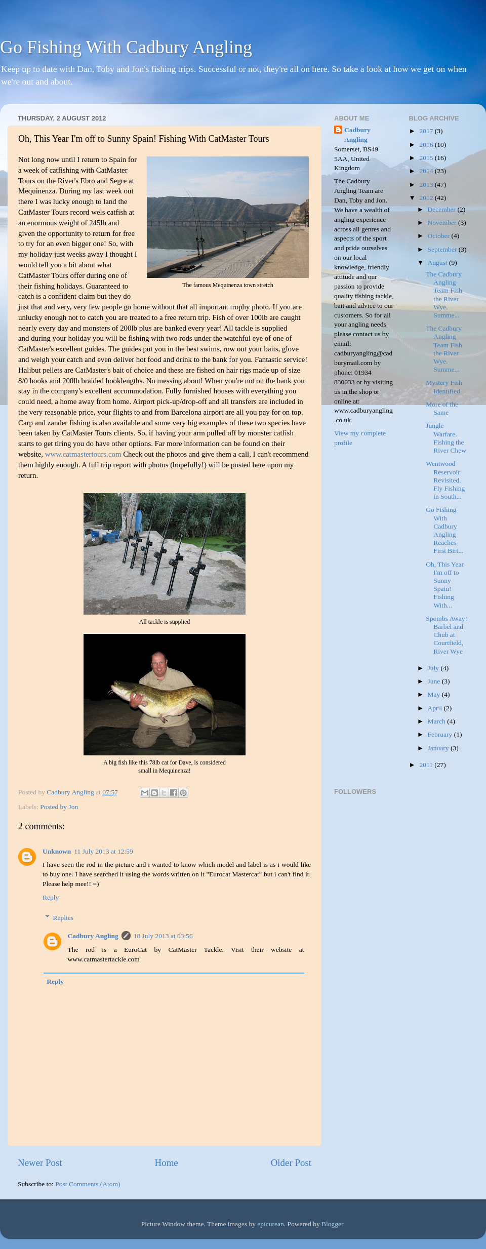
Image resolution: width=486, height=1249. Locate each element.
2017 (426, 131)
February (441, 734)
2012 (426, 198)
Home (166, 1162)
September (443, 249)
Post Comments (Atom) (87, 1184)
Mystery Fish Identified (444, 386)
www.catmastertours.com (83, 454)
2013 (426, 184)
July (434, 668)
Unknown (57, 851)
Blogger (332, 1224)
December (443, 209)
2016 (426, 144)
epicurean (270, 1224)
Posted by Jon (59, 807)
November (443, 222)
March (438, 721)
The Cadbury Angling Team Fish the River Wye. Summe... (444, 294)
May (435, 694)
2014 (426, 171)
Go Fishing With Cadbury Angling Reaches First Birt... (444, 530)
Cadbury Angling (93, 936)
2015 (426, 158)
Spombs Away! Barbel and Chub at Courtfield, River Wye (446, 635)
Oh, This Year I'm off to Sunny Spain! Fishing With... (445, 584)
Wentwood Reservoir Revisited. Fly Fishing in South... (445, 480)
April (436, 708)
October (440, 235)
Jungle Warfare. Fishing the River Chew (446, 438)
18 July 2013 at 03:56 (163, 936)
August (438, 262)
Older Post (291, 1162)
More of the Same (442, 408)
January (439, 748)
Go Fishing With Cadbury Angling (126, 47)
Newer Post (40, 1162)
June (435, 681)
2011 (426, 765)
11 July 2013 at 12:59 (103, 851)
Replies (63, 917)
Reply (51, 897)
